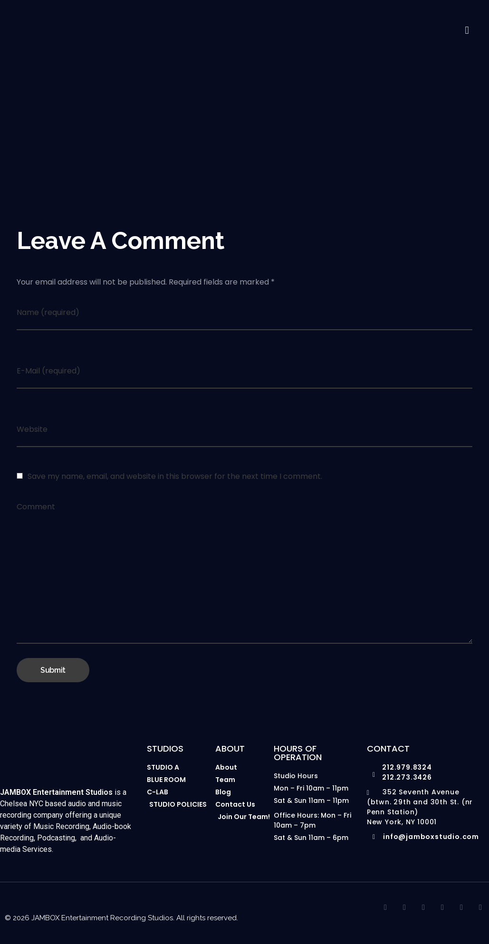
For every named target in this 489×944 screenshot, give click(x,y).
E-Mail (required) (48, 372)
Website (32, 431)
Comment (36, 508)
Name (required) (48, 314)
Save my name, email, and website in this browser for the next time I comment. (175, 478)
